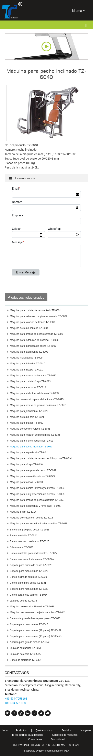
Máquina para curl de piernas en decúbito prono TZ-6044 (41, 458)
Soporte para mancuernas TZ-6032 (29, 589)
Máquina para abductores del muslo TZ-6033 (34, 393)
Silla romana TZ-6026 (21, 547)
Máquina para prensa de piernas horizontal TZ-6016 (38, 405)
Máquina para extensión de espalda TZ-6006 (34, 340)
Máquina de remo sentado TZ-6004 (29, 328)
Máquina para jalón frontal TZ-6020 (29, 411)
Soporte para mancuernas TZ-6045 (29, 624)
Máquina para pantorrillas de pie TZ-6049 (32, 476)
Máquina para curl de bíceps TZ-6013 (30, 381)
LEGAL (74, 745)
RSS (46, 745)
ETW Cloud (21, 745)
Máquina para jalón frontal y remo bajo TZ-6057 (35, 505)
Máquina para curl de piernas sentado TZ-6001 (35, 310)
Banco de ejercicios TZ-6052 (25, 660)
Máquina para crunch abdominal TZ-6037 (32, 440)
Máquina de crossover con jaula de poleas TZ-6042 (38, 612)
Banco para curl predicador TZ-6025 (29, 541)
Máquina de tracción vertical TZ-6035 (30, 428)
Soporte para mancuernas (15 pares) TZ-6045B (35, 636)
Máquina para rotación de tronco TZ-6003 (32, 322)
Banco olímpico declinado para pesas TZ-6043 (35, 618)
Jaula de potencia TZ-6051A (25, 654)
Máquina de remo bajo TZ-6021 (27, 417)
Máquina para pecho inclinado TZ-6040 (31, 446)
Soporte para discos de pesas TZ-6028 (31, 565)
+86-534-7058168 (16, 698)
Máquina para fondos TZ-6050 (26, 482)
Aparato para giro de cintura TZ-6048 (30, 642)
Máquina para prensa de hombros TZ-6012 (33, 375)
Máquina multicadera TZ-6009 (26, 357)
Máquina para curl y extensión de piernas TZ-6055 (37, 494)
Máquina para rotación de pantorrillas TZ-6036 (35, 434)
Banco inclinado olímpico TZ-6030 (28, 577)
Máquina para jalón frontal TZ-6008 (29, 351)
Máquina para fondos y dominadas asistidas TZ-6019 (39, 523)
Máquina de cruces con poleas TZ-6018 (31, 517)
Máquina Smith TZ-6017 (23, 511)
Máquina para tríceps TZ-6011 (26, 369)
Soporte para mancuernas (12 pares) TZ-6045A (35, 630)
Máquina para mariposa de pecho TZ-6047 (33, 470)
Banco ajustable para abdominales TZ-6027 (33, 553)
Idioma (78, 10)
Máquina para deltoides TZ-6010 (27, 363)
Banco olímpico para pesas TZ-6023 (29, 529)
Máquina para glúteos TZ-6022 (26, 422)
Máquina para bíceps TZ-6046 (26, 464)
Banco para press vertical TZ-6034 (28, 594)
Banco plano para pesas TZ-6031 (28, 582)
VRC (35, 745)
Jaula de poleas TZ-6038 (23, 600)
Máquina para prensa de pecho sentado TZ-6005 (36, 334)
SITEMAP (59, 745)
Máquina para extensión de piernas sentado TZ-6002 (38, 316)
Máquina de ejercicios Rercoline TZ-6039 (32, 606)
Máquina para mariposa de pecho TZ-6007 (33, 346)
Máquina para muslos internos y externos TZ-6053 (37, 488)
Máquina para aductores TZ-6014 (28, 387)
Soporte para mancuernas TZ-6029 (29, 571)
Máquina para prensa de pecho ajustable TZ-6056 (37, 500)
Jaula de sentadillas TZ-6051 (25, 648)
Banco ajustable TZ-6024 (23, 535)
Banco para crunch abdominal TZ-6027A (32, 559)
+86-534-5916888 (16, 703)
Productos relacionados (26, 297)
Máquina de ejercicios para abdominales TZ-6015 (36, 399)
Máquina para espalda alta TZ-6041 (29, 452)
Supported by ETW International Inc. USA (46, 750)
